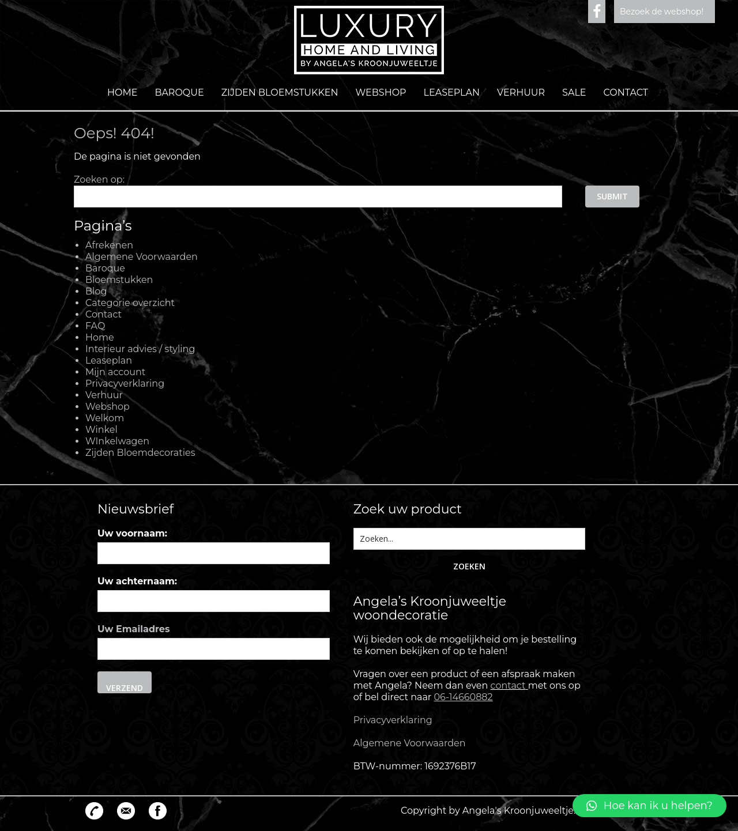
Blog (96, 291)
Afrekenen (109, 245)
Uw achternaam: (137, 581)
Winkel (101, 429)
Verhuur (521, 92)
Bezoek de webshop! (661, 11)
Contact (626, 92)
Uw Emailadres (133, 629)
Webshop (381, 92)
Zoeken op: (99, 179)
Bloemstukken (119, 279)
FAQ (95, 325)
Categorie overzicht (130, 302)
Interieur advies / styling (140, 348)
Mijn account (115, 372)
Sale (574, 92)
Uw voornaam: (132, 533)
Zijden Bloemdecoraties (140, 452)
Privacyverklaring (124, 383)
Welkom (104, 418)
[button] (649, 805)
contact (508, 685)
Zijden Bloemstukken (279, 92)
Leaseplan (452, 92)
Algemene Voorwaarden (141, 256)
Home (122, 92)
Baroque (179, 92)
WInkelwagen (117, 441)
